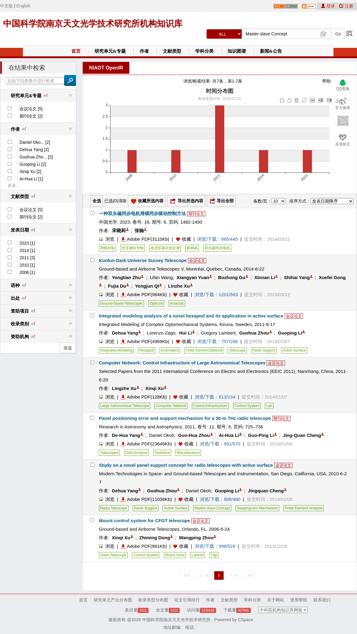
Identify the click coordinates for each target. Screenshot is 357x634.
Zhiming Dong (154, 537)
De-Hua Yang (126, 435)
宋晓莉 (119, 230)
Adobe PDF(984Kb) (144, 294)
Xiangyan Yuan (193, 277)
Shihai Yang (297, 277)
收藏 (186, 239)
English (23, 5)
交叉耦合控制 (133, 248)
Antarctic (177, 303)
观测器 (191, 248)
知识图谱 (237, 51)
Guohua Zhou (254, 332)
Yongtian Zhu (126, 277)
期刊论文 (196, 213)
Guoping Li (290, 332)
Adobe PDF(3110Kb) (145, 239)
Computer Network (171, 406)
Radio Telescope (113, 508)
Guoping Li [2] (33, 164)
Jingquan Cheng (266, 490)
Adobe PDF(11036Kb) (146, 499)
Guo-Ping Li (261, 435)
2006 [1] (27, 272)
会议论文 (197, 260)
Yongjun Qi (147, 286)
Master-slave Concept (212, 508)
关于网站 (275, 599)
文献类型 (172, 51)
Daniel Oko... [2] (35, 142)
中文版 (6, 5)
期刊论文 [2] (31, 116)
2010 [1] (27, 265)
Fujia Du (117, 286)
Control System (246, 406)
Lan (269, 406)
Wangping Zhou (196, 537)
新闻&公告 (271, 51)
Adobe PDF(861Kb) (144, 546)
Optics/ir (156, 303)
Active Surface (294, 350)
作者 (144, 51)
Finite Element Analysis (304, 508)
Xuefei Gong (332, 277)
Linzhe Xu (179, 286)
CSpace (245, 619)
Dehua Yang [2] (34, 149)
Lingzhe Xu (124, 388)
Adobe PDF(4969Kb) (145, 341)
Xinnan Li (264, 277)
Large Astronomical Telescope (124, 406)
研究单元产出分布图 (113, 599)
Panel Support (264, 350)
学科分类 (204, 51)
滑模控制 (107, 248)
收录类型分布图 (153, 599)
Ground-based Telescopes (121, 303)
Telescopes (109, 453)
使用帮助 (298, 599)
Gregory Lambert (218, 332)
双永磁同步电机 (217, 248)
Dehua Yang (125, 332)
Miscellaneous (188, 453)
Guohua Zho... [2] (36, 156)
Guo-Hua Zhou (194, 435)
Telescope (237, 350)
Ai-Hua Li (229, 435)
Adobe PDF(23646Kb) (146, 443)
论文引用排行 (187, 599)
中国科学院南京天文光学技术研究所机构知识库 (92, 23)
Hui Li (185, 332)
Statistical (162, 453)
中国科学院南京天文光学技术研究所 (176, 619)
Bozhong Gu (231, 277)
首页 (76, 51)
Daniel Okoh (161, 435)
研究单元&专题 (110, 51)
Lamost (198, 555)
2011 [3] (27, 257)
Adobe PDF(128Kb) (144, 396)
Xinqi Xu (154, 388)
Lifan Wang (161, 277)
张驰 (139, 230)
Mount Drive (175, 555)
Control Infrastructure (210, 406)
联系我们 (321, 599)
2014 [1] (27, 250)
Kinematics (170, 350)
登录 (328, 6)
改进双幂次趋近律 (165, 248)
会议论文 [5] (31, 108)
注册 (346, 6)
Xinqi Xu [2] (30, 171)
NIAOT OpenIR (106, 67)
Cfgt (214, 555)
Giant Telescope (113, 555)
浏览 (106, 239)
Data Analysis (136, 453)
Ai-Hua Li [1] (31, 178)
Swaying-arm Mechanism (257, 508)
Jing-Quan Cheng (302, 435)
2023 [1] (27, 243)
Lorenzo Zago (161, 332)
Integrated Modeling (116, 350)
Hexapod (146, 350)
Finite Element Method (204, 350)
